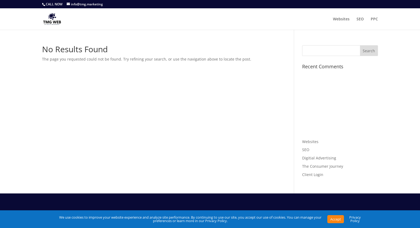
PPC (374, 19)
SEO (360, 19)
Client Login (312, 174)
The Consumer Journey (322, 166)
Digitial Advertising (319, 157)
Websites (341, 19)
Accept (335, 219)
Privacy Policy (355, 219)
